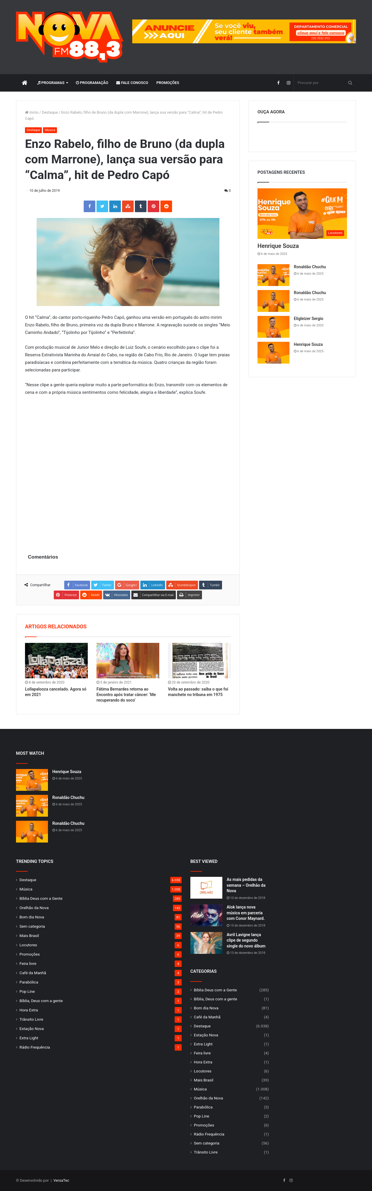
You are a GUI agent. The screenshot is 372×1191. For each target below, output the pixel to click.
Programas (51, 83)
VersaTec (61, 1180)
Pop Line (27, 991)
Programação (92, 83)
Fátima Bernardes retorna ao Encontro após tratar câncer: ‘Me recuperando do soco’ (126, 694)
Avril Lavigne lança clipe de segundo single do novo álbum (246, 940)
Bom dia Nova (31, 917)
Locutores (28, 945)
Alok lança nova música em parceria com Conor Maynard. (246, 913)
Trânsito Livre (31, 1019)
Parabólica (28, 982)
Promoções (167, 83)
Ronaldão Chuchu (310, 266)
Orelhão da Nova (34, 907)
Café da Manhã (32, 972)
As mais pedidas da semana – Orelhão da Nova (246, 885)
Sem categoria (32, 926)
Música (50, 130)
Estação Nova (31, 1028)
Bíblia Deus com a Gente (40, 898)
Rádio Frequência (34, 1047)
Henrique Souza (278, 245)
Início (32, 112)
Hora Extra (28, 1010)
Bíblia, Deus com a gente (41, 1000)
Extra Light (28, 1038)
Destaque (50, 112)
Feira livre (27, 963)
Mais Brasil (29, 935)
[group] (244, 31)
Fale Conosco (132, 83)
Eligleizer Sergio (308, 318)
